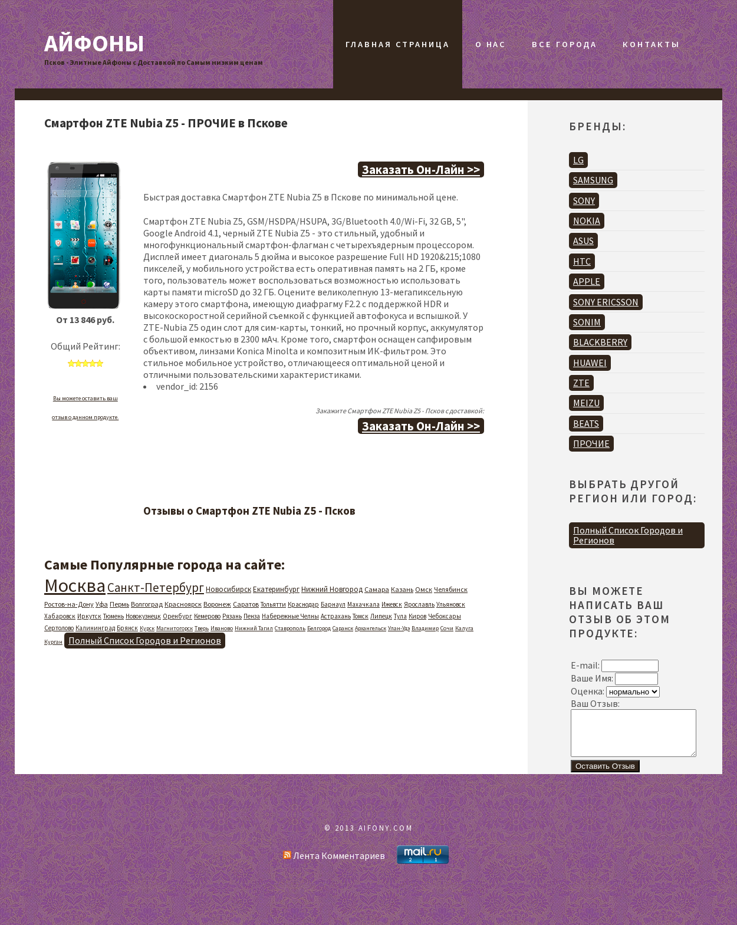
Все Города (564, 44)
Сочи (446, 628)
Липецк (381, 616)
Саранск (343, 628)
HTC (582, 261)
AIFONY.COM (385, 836)
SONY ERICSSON (606, 302)
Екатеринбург (276, 589)
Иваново (221, 628)
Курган (53, 642)
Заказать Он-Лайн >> (421, 169)
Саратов (246, 604)
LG (578, 160)
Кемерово (207, 616)
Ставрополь (290, 628)
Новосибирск (228, 589)
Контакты (651, 44)
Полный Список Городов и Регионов (144, 640)
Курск (147, 628)
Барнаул (333, 604)
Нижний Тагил (254, 628)
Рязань (232, 616)
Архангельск (370, 628)
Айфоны (94, 43)
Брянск (127, 628)
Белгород (319, 628)
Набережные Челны (290, 616)
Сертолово (59, 628)
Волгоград (147, 604)
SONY (584, 200)
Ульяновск (450, 604)
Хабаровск (59, 616)
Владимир (425, 628)
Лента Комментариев (334, 864)
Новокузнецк (143, 616)
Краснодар (303, 604)
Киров (417, 616)
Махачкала (363, 604)
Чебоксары (444, 616)
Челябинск (451, 589)
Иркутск (89, 616)
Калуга (464, 628)
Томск (360, 616)
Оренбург (177, 616)
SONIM (587, 322)
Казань (402, 589)
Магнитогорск (174, 628)
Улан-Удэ (399, 628)
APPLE (586, 281)
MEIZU (586, 403)
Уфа (102, 604)
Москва (75, 585)
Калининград (95, 628)
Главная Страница (397, 44)
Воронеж (217, 604)
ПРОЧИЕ (591, 443)
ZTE (581, 383)
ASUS (583, 240)
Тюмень (113, 616)
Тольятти (273, 604)
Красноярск (183, 604)
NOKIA (586, 220)
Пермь (119, 604)
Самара (376, 589)
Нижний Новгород (332, 589)
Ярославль (419, 604)
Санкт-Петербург (155, 587)
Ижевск (391, 604)
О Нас (490, 44)
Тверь (202, 628)
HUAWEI (590, 362)
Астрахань (336, 616)
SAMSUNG (593, 180)
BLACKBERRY (600, 342)
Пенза (252, 616)
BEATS (586, 423)
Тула (400, 616)
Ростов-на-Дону (69, 604)
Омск (423, 589)
